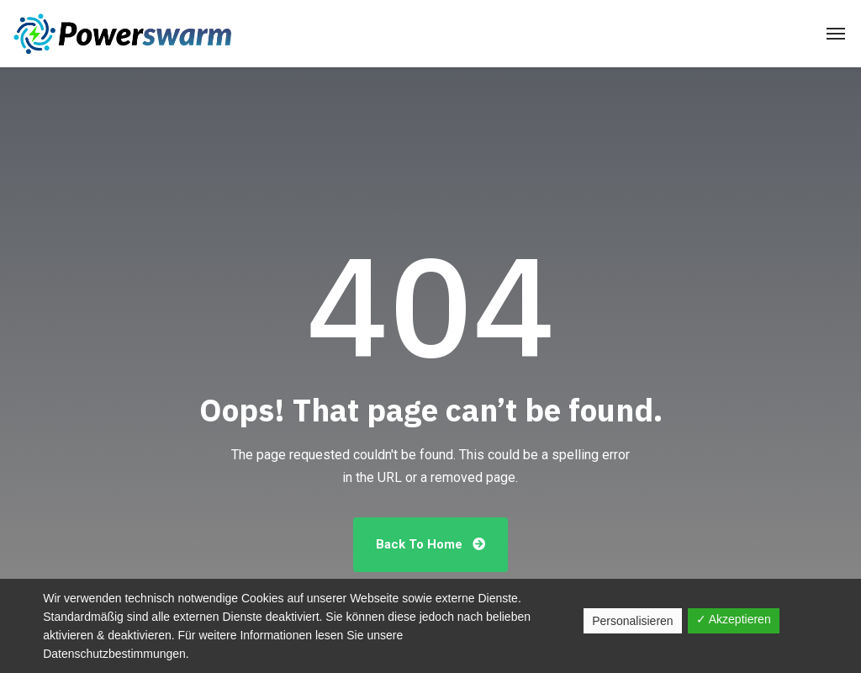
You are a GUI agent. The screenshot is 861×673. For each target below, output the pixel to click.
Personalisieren (632, 621)
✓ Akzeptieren (733, 619)
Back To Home (430, 544)
